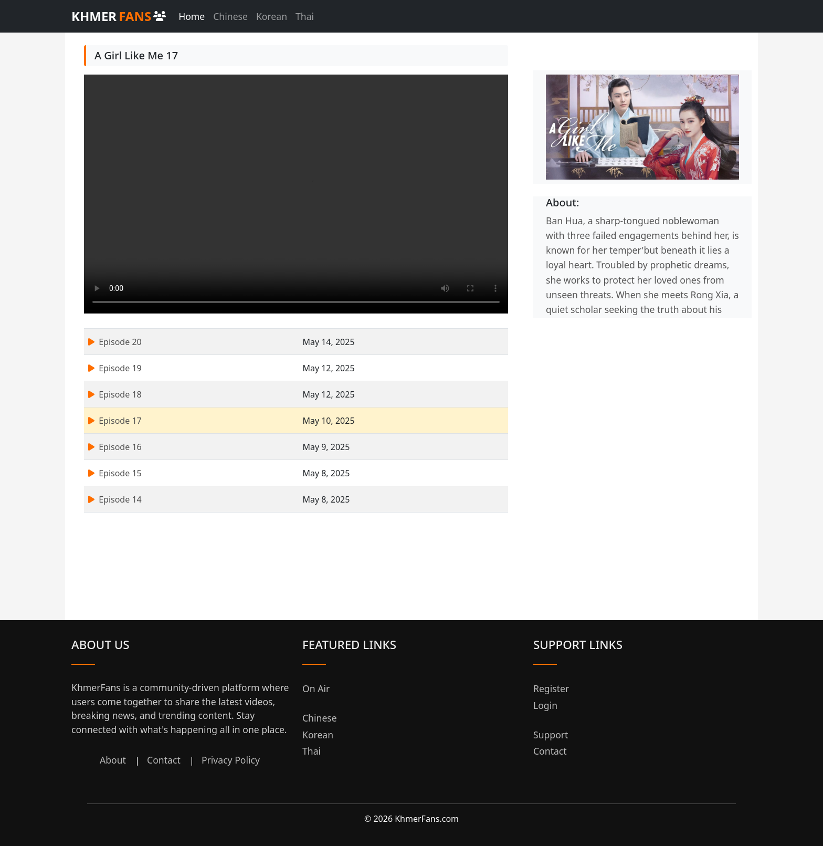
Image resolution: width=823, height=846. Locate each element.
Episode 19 (115, 368)
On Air (316, 688)
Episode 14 (115, 499)
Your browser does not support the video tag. (296, 194)
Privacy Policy (231, 760)
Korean (271, 16)
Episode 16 (115, 447)
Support (550, 734)
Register (551, 688)
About (113, 760)
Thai (305, 16)
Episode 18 (115, 394)
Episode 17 (115, 420)
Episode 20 (115, 342)
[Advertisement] (642, 391)
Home (191, 16)
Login (545, 705)
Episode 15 (115, 473)
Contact (164, 760)
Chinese (230, 16)
